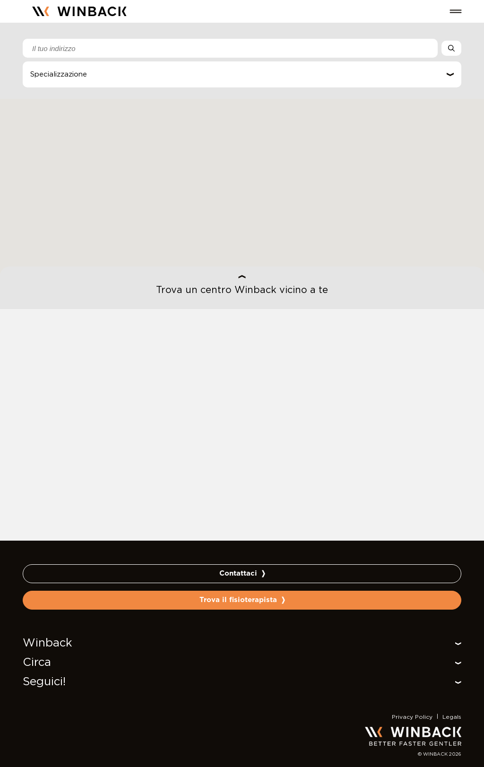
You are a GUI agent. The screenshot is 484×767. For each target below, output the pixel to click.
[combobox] (230, 48)
